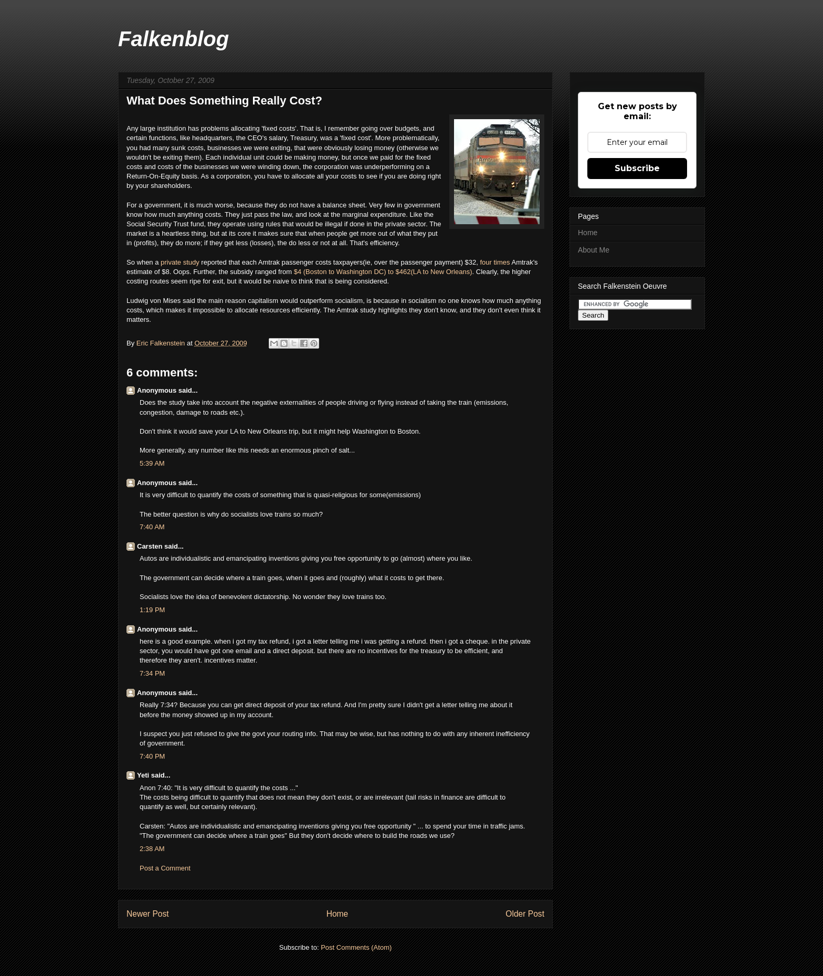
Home (337, 913)
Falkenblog (173, 38)
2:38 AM (152, 849)
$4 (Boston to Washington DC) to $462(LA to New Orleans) (383, 272)
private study (180, 262)
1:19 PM (152, 610)
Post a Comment (165, 868)
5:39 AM (152, 463)
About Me (593, 250)
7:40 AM (152, 527)
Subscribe (637, 168)
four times (495, 262)
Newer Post (147, 913)
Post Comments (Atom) (356, 947)
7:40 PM (152, 756)
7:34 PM (152, 673)
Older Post (524, 913)
